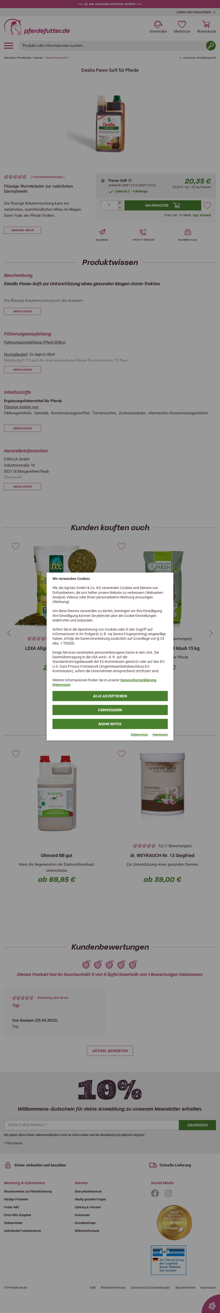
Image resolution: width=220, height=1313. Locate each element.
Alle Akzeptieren (110, 696)
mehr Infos (110, 723)
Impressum (61, 685)
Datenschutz (139, 734)
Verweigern (110, 709)
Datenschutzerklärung (138, 680)
